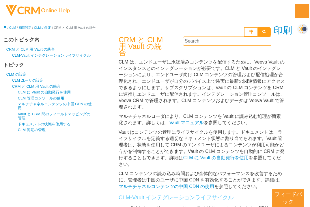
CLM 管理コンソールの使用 (41, 98)
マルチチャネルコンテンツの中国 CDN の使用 (55, 106)
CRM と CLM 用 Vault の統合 (30, 49)
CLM (12, 27)
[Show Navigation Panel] (302, 11)
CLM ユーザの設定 (28, 80)
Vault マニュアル (186, 116)
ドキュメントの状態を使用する (44, 124)
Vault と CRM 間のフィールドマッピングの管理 (54, 116)
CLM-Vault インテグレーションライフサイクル (51, 55)
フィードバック (288, 198)
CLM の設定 (42, 27)
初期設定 (25, 27)
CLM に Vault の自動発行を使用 (44, 92)
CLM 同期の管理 (32, 130)
